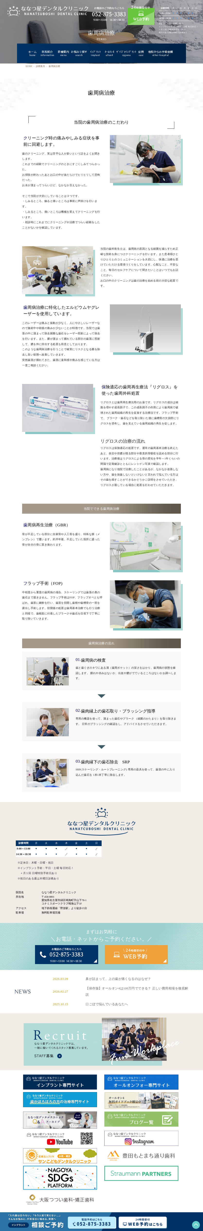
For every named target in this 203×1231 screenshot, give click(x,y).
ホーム (32, 53)
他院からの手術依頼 (160, 53)
